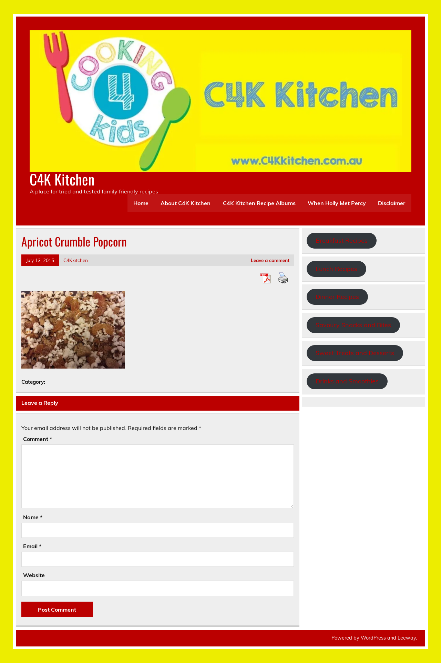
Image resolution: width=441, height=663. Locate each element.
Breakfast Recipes (342, 240)
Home (140, 203)
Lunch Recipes (336, 269)
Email (32, 546)
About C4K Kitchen (186, 203)
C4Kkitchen (75, 260)
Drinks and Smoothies (347, 381)
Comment (37, 439)
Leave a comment (270, 260)
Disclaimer (391, 203)
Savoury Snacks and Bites (353, 325)
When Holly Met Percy (337, 203)
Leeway (407, 638)
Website (34, 575)
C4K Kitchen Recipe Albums (259, 203)
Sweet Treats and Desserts (355, 353)
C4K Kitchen (62, 179)
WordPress (373, 638)
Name (32, 517)
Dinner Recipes (337, 297)
